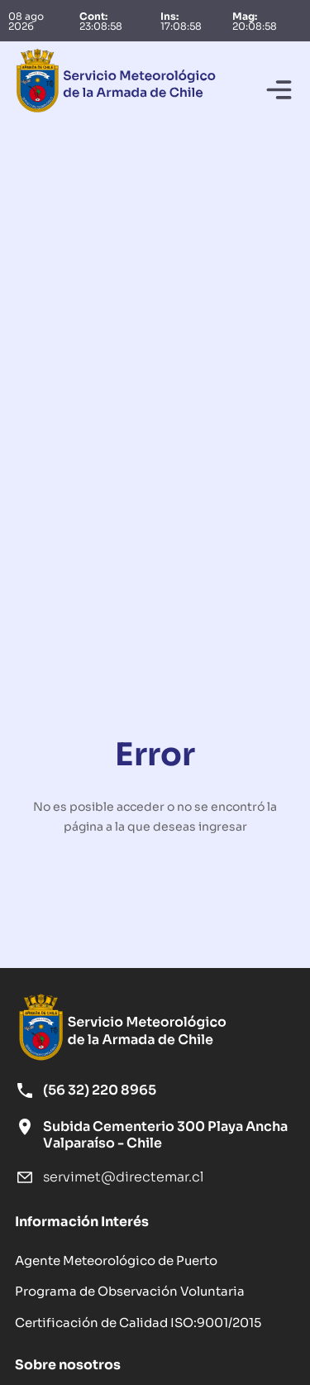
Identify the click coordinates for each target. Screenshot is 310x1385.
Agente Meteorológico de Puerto (116, 1259)
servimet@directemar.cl (123, 1176)
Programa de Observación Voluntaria (130, 1290)
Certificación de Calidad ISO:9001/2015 (138, 1321)
